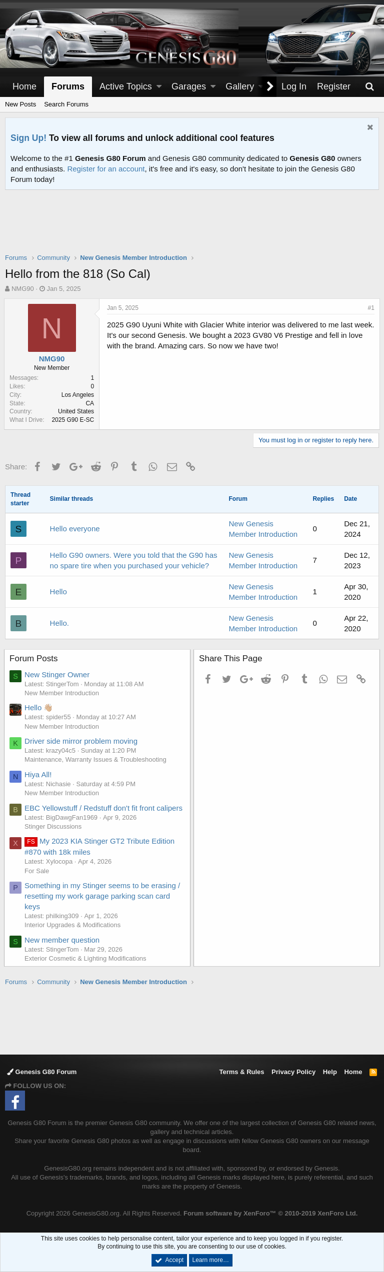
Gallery (240, 86)
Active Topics (126, 86)
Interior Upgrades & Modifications (74, 925)
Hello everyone (75, 528)
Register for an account (105, 168)
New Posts (20, 104)
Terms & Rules (241, 1072)
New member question (63, 940)
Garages (189, 86)
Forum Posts (34, 658)
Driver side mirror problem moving (82, 741)
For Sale (38, 871)
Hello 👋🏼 (40, 707)
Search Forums (66, 104)
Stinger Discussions (54, 826)
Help (330, 1072)
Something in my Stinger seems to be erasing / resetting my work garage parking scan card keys (103, 896)
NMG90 (23, 288)
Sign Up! (28, 138)
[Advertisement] (192, 227)
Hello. (59, 623)
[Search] (369, 86)
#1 (370, 307)
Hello (58, 591)
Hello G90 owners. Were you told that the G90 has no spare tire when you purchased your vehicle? (134, 560)
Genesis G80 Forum (41, 1072)
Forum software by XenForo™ (271, 1213)
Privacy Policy (294, 1072)
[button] (159, 86)
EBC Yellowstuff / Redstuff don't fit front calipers (105, 808)
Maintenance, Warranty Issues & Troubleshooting (97, 759)
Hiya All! (39, 774)
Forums (68, 86)
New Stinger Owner (58, 674)
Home (24, 86)
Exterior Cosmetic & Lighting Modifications (87, 958)
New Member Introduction (63, 693)
